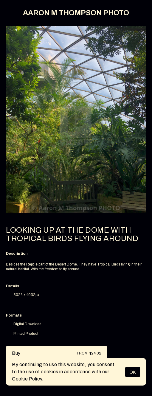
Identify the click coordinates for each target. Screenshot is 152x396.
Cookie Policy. (28, 378)
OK (132, 371)
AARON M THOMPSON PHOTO (76, 13)
